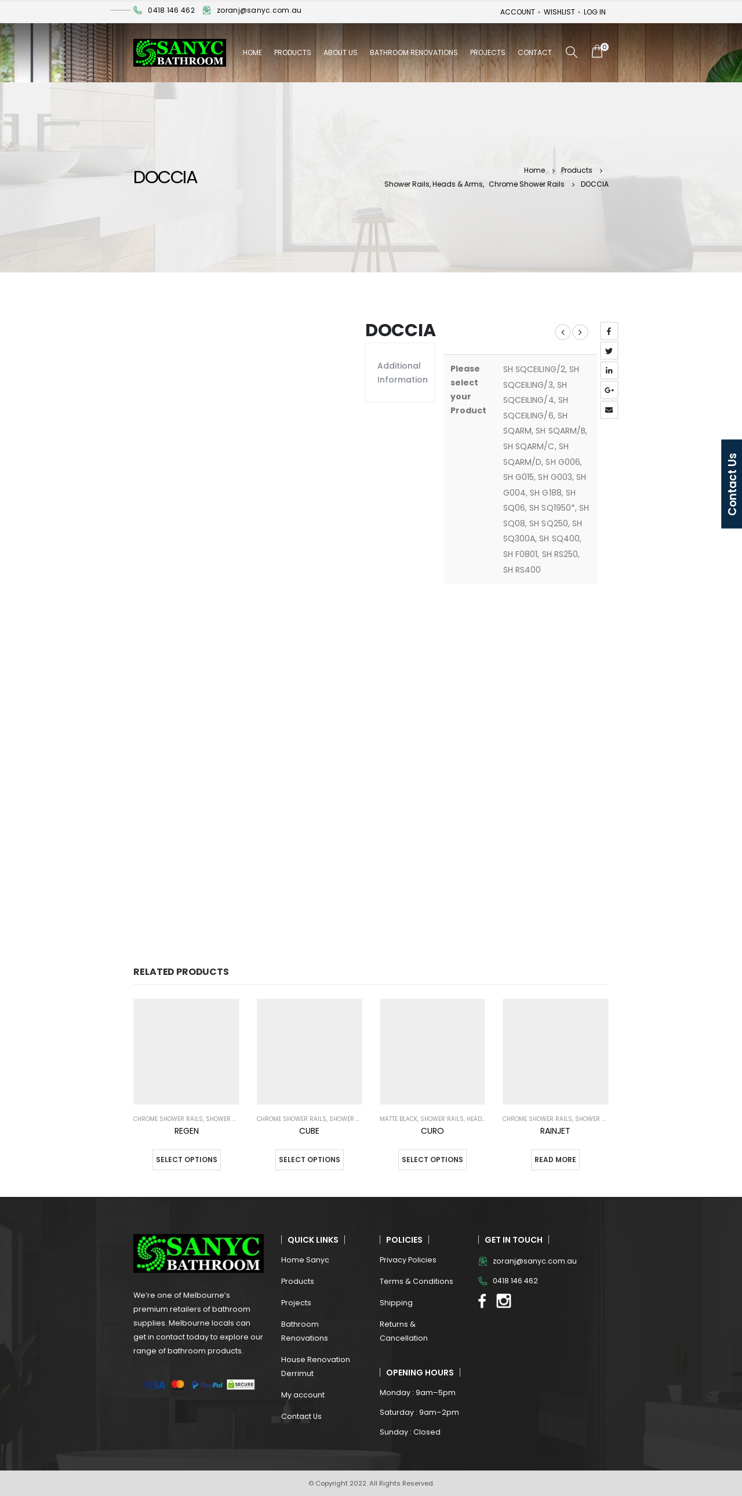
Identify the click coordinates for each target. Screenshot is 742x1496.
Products (292, 52)
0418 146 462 (171, 10)
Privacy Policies (408, 1260)
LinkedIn (609, 370)
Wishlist (559, 12)
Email (609, 410)
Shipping (396, 1303)
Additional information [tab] (400, 372)
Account (517, 12)
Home (252, 52)
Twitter (609, 350)
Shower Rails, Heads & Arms (465, 1119)
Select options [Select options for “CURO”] (432, 1159)
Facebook (609, 331)
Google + (609, 390)
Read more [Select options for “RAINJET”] (555, 1159)
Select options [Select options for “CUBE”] (309, 1159)
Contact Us (301, 1416)
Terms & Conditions (416, 1281)
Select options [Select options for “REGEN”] (186, 1159)
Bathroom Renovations (414, 52)
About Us (340, 52)
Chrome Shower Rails (168, 1119)
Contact (535, 52)
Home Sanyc (305, 1260)
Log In (595, 12)
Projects (487, 52)
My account (303, 1395)
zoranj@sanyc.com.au (259, 10)
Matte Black (398, 1119)
